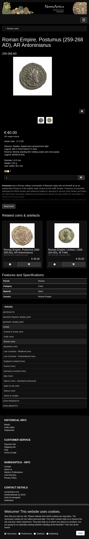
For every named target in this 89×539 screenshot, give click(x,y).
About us (8, 469)
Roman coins (9, 341)
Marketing (52, 534)
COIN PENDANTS (11, 401)
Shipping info (10, 447)
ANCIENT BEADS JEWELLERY (17, 317)
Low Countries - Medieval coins (17, 351)
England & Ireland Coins (14, 361)
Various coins (9, 391)
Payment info (10, 444)
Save (80, 533)
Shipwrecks (9, 430)
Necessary (10, 534)
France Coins (9, 366)
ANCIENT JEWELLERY (13, 322)
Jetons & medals (11, 396)
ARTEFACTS (9, 312)
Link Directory (10, 475)
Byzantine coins (10, 346)
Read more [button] (9, 206)
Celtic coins (9, 337)
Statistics (39, 534)
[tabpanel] (41, 120)
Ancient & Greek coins (13, 332)
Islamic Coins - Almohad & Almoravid (20, 381)
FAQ (6, 450)
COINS (6, 327)
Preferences (25, 534)
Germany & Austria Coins (15, 371)
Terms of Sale (10, 453)
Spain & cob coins (11, 386)
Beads (7, 424)
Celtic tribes (9, 427)
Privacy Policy (10, 478)
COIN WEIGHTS (10, 406)
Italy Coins (8, 376)
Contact (7, 466)
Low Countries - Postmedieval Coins (20, 356)
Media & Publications (13, 472)
